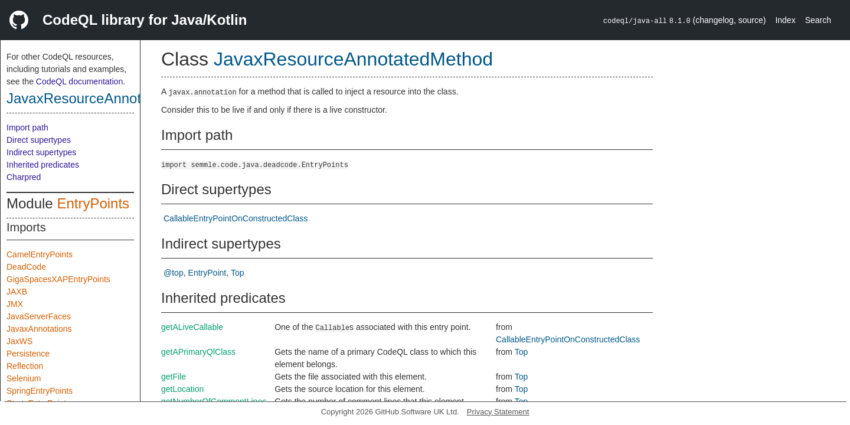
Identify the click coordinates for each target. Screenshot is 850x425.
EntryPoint (207, 272)
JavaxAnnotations (39, 329)
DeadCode (26, 267)
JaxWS (19, 341)
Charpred (23, 177)
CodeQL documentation (79, 81)
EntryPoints (93, 203)
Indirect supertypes (41, 152)
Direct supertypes (38, 140)
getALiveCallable (192, 327)
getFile (173, 376)
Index (785, 20)
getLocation (182, 389)
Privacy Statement (498, 411)
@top (174, 272)
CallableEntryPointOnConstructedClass (236, 218)
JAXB (16, 291)
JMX (14, 304)
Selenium (23, 378)
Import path (27, 127)
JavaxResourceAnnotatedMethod (111, 98)
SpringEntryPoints (39, 390)
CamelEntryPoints (39, 254)
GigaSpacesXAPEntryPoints (58, 279)
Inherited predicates (42, 164)
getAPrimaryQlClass (198, 352)
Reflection (24, 366)
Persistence (28, 353)
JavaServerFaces (38, 316)
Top (237, 272)
